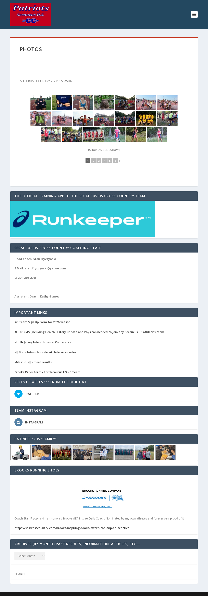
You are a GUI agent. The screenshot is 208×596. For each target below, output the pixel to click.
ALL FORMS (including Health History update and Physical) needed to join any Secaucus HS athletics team (89, 332)
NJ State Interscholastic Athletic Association (46, 352)
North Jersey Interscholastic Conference (42, 342)
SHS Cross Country (35, 81)
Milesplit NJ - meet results (33, 362)
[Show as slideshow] (104, 150)
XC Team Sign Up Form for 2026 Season (42, 322)
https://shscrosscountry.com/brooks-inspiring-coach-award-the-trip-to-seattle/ (71, 528)
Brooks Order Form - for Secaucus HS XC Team (47, 372)
